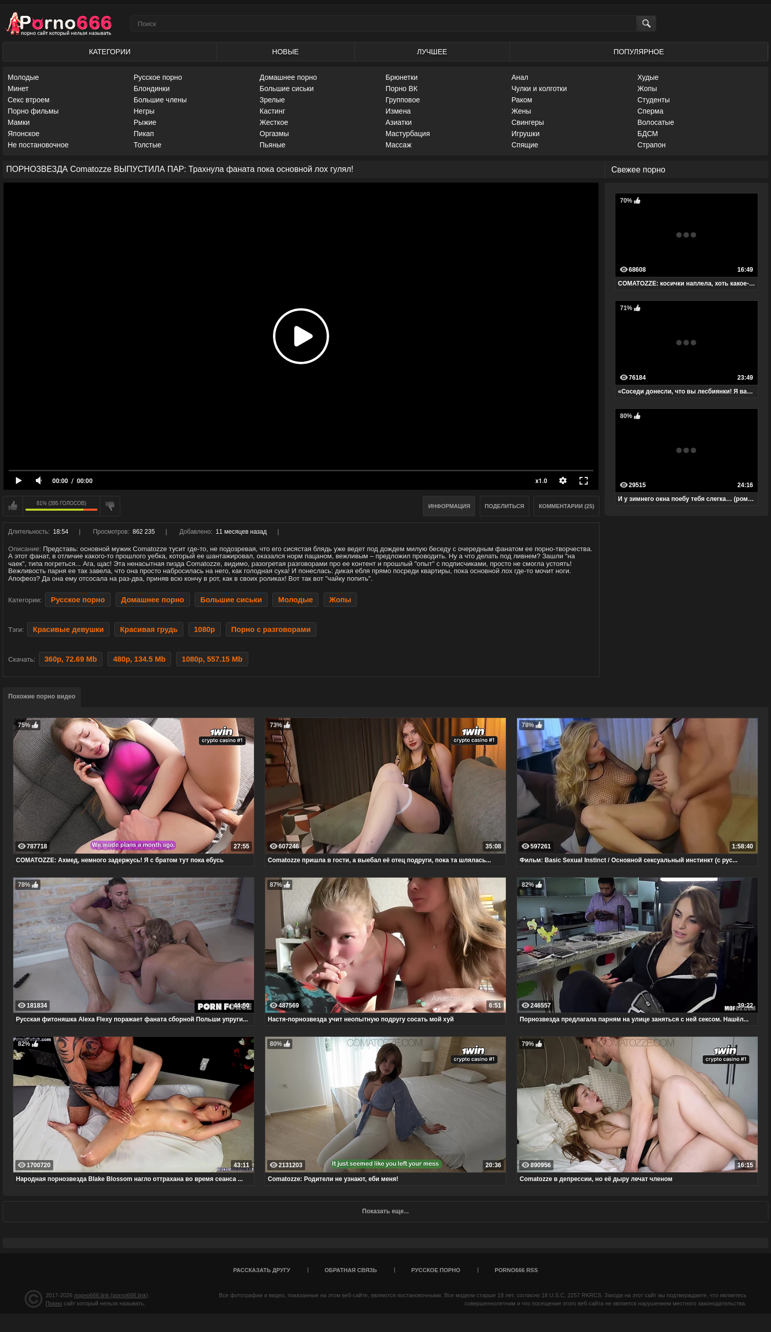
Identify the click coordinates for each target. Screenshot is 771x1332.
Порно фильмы (33, 111)
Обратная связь (351, 1270)
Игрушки (525, 133)
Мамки (19, 122)
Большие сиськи (287, 88)
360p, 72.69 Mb (71, 659)
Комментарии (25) (566, 506)
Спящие (524, 145)
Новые (285, 52)
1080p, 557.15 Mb (212, 659)
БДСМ (647, 133)
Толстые (147, 145)
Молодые (23, 77)
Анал (519, 77)
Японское (23, 133)
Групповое (403, 100)
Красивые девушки (68, 629)
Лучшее (432, 52)
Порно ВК (402, 88)
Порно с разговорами (271, 629)
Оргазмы (274, 133)
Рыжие (145, 122)
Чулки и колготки (539, 88)
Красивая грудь (149, 629)
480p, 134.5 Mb (139, 659)
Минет (18, 88)
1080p (204, 629)
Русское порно (158, 77)
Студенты (653, 100)
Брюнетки (402, 77)
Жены (521, 111)
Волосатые (655, 122)
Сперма (650, 111)
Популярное (638, 52)
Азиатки (399, 122)
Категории (110, 52)
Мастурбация (408, 133)
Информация (449, 506)
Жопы (647, 88)
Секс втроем (29, 100)
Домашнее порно (288, 77)
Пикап (144, 133)
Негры (144, 111)
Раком (521, 100)
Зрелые (272, 100)
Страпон (651, 145)
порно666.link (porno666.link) (111, 1295)
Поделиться (504, 506)
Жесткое (274, 122)
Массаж (399, 145)
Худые (648, 77)
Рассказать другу (261, 1270)
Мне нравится (13, 506)
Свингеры (527, 122)
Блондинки (152, 88)
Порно (54, 1303)
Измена (398, 111)
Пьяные (273, 145)
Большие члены (160, 100)
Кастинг (272, 111)
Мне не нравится (110, 506)
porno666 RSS (516, 1270)
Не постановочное (38, 145)
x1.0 (541, 481)
